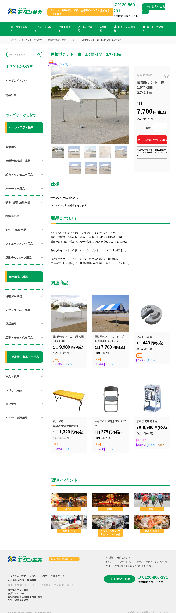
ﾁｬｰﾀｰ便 (63, 64)
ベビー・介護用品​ (17, 417)
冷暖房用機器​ (14, 296)
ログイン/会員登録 (17, 585)
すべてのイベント (17, 80)
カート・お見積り (41, 585)
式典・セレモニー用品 (19, 174)
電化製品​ (11, 404)
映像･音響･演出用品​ (18, 202)
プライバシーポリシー (65, 585)
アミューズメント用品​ (19, 243)
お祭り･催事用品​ (16, 229)
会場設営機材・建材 (56, 40)
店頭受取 (53, 64)
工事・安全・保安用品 (19, 337)
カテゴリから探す (19, 29)
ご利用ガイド (64, 29)
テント (74, 40)
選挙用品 (11, 323)
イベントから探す (43, 29)
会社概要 (103, 29)
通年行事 (11, 95)
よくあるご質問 (85, 29)
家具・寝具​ (12, 376)
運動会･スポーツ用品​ (19, 257)
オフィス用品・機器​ (18, 310)
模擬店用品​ (12, 216)
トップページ (14, 40)
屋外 (51, 61)
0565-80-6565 (22, 600)
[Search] (22, 54)
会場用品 (11, 147)
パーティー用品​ (15, 188)
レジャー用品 (14, 390)
